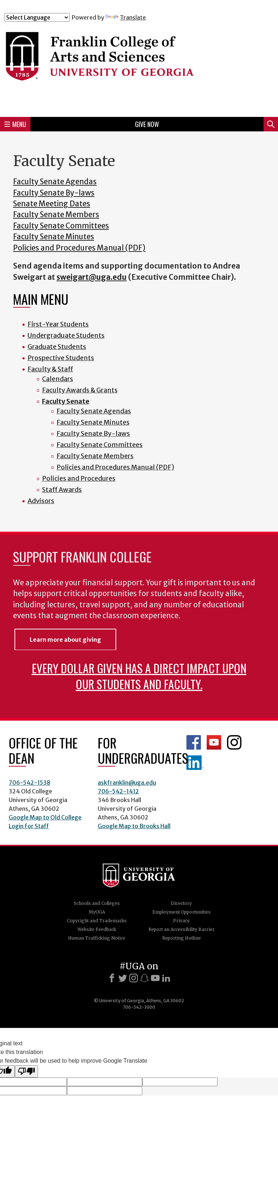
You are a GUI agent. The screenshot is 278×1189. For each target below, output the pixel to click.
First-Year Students (58, 324)
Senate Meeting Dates (51, 203)
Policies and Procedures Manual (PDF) (79, 248)
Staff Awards (62, 489)
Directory (181, 903)
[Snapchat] (144, 978)
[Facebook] (112, 978)
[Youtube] (155, 978)
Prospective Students (61, 358)
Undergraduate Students (66, 335)
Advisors (41, 501)
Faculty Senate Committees (61, 226)
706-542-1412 (118, 791)
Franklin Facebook (193, 742)
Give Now (147, 124)
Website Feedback (96, 929)
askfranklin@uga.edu (127, 782)
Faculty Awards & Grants (80, 390)
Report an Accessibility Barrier (181, 929)
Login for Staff (29, 826)
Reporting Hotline (181, 938)
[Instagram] (133, 978)
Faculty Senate (65, 401)
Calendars (57, 379)
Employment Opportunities (181, 912)
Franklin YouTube (214, 742)
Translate (125, 17)
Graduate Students (57, 346)
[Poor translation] (26, 1071)
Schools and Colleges (97, 903)
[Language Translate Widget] (37, 17)
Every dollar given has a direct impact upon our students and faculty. (139, 675)
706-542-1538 (29, 782)
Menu (15, 124)
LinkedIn (195, 762)
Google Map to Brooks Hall (134, 826)
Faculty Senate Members (56, 214)
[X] (122, 978)
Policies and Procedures (78, 478)
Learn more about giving (65, 639)
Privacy (181, 920)
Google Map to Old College (45, 817)
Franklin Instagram (234, 742)
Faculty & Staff (50, 369)
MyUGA (97, 912)
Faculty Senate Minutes (53, 236)
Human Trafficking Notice (96, 938)
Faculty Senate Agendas (55, 181)
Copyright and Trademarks (97, 920)
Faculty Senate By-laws (53, 193)
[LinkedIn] (166, 978)
